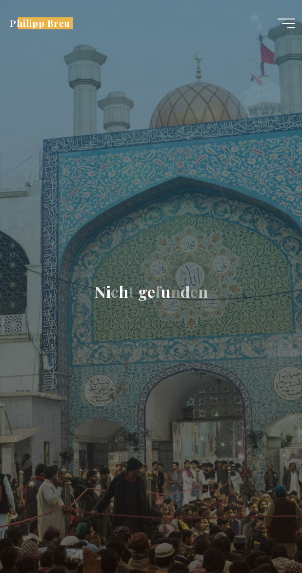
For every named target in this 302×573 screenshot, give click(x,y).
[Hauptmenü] (286, 23)
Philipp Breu (40, 23)
